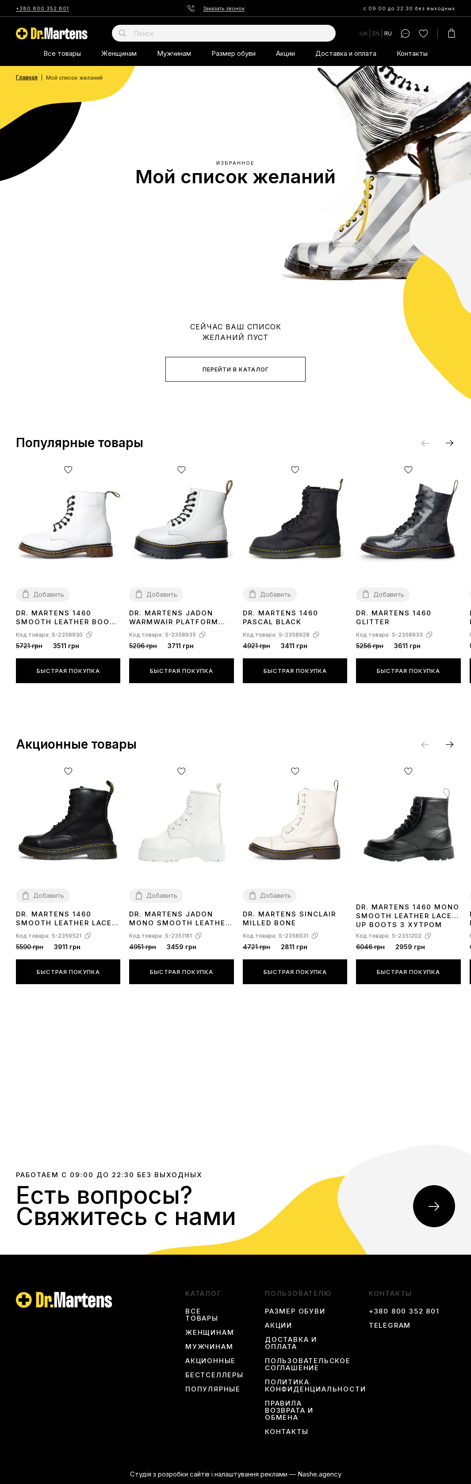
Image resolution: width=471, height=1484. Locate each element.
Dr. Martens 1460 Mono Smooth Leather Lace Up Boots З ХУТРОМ (408, 915)
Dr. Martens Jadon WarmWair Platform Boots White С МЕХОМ (178, 618)
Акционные (210, 1360)
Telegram (390, 1325)
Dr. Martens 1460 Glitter (394, 617)
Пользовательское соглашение (308, 1364)
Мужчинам (174, 53)
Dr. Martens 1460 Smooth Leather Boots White (68, 618)
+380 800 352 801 (42, 8)
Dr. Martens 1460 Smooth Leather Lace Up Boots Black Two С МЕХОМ (66, 919)
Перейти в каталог (236, 369)
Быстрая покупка (68, 670)
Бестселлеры (214, 1375)
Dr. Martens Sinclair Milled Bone (289, 918)
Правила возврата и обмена (289, 1410)
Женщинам (119, 53)
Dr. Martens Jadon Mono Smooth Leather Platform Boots (179, 919)
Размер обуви (233, 53)
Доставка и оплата (345, 53)
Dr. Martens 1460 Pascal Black (280, 617)
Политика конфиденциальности (315, 1386)
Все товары (62, 53)
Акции (285, 53)
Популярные (213, 1389)
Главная (27, 78)
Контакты (412, 53)
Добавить (48, 594)
